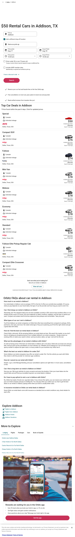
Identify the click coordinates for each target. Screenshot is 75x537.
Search (11, 71)
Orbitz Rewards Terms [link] (45, 503)
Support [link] (59, 490)
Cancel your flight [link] (61, 498)
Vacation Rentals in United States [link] (28, 494)
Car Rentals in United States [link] (28, 498)
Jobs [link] (4, 493)
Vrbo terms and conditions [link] (46, 500)
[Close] (72, 527)
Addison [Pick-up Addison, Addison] (11, 36)
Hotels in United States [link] (27, 490)
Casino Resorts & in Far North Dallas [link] (13, 436)
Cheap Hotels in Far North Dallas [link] (12, 440)
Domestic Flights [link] (25, 501)
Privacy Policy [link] (42, 490)
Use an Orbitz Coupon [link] (63, 506)
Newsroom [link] (6, 503)
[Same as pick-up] (54, 35)
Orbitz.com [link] (4, 2)
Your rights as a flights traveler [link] (63, 510)
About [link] (4, 490)
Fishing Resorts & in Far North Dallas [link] (13, 443)
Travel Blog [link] (24, 522)
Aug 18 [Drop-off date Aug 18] (44, 42)
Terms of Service (18, 535)
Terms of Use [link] (42, 497)
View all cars (37, 277)
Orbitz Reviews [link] (25, 509)
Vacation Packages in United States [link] (28, 505)
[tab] (5, 423)
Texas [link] (41, 2)
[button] (37, 65)
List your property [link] (7, 497)
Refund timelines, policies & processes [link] (64, 502)
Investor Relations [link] (7, 506)
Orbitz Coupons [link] (25, 512)
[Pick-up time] (20, 46)
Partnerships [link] (6, 500)
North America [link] (19, 2)
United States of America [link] (31, 2)
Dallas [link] (46, 2)
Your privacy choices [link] (44, 506)
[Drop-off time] (54, 46)
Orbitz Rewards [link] (7, 512)
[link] (37, 400)
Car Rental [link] (11, 2)
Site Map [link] (5, 509)
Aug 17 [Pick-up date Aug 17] (10, 42)
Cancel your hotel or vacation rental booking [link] (64, 494)
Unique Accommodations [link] (27, 518)
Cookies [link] (41, 493)
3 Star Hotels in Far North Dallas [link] (11, 432)
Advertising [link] (6, 515)
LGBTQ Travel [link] (24, 515)
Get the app (34, 471)
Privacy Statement (7, 535)
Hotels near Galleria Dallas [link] (10, 428)
